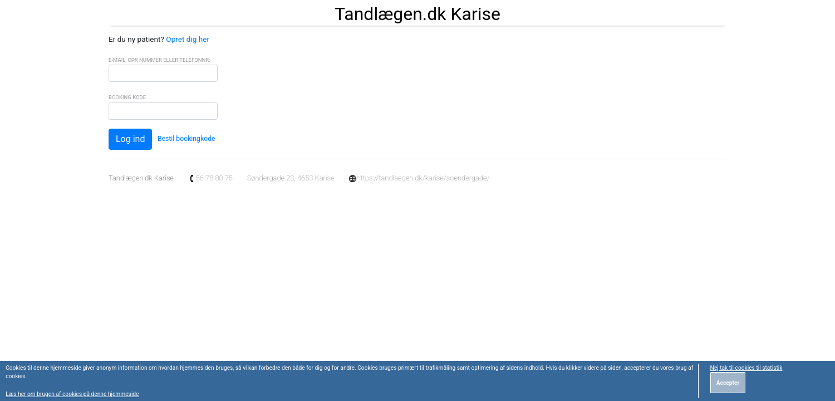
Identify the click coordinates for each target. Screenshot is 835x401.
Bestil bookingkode (186, 139)
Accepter (727, 383)
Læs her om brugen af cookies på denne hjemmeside (72, 394)
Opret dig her (187, 39)
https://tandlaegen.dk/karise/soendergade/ (418, 178)
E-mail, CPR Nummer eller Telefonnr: (159, 60)
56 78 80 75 (210, 178)
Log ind (130, 139)
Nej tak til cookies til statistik (746, 368)
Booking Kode (127, 97)
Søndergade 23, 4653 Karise (291, 178)
